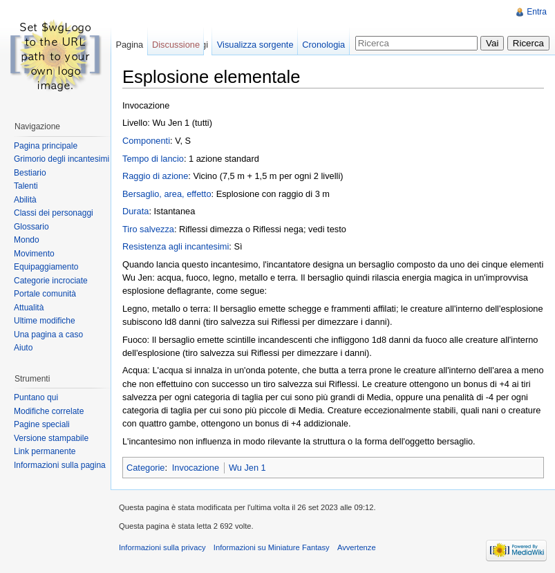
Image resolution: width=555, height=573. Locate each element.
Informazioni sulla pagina (60, 465)
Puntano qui (36, 397)
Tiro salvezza (148, 229)
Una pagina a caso (48, 334)
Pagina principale (45, 146)
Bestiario (30, 173)
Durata (135, 211)
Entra (537, 12)
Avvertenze (356, 547)
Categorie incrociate (51, 280)
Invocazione (195, 467)
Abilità (25, 200)
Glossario (31, 227)
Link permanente (44, 451)
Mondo (26, 240)
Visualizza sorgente (255, 44)
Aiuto (23, 348)
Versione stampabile (51, 438)
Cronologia (323, 44)
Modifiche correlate (49, 411)
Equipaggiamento (46, 267)
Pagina (129, 44)
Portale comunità (45, 294)
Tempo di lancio (153, 158)
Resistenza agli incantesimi (175, 246)
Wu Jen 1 (247, 467)
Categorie (145, 467)
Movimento (34, 254)
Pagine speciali (42, 424)
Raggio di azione (155, 176)
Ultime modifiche (44, 321)
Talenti (26, 186)
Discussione (176, 44)
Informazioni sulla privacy (162, 547)
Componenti (146, 140)
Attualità (29, 307)
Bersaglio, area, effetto (166, 194)
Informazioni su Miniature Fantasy (272, 547)
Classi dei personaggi (53, 213)
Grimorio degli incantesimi (61, 159)
